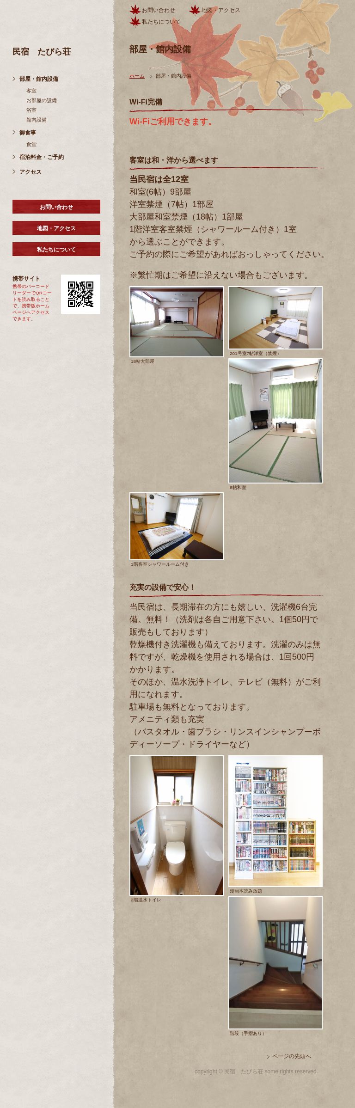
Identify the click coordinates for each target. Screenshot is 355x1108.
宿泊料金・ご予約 (41, 157)
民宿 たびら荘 (41, 51)
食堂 (31, 144)
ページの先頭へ (291, 1056)
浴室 (31, 110)
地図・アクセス (56, 228)
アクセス (30, 172)
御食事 (27, 132)
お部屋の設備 (41, 100)
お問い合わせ (56, 207)
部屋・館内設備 (38, 79)
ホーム (137, 76)
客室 (31, 90)
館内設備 (36, 119)
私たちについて (56, 249)
